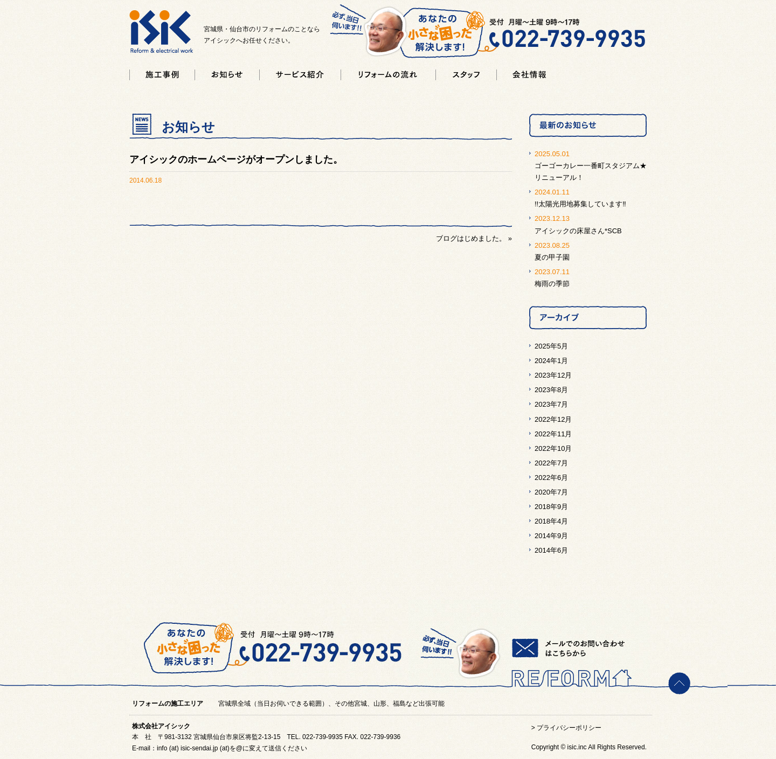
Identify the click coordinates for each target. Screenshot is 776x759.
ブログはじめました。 (471, 238)
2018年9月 (551, 507)
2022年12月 (553, 419)
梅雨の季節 (552, 284)
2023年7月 (551, 404)
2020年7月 (551, 492)
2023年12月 (553, 375)
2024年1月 (551, 361)
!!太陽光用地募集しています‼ (580, 204)
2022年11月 (553, 434)
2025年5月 (551, 346)
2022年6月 (551, 477)
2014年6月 (551, 550)
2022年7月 (551, 463)
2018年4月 (551, 521)
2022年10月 (553, 448)
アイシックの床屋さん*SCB (578, 231)
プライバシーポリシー (569, 728)
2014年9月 (551, 536)
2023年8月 (551, 390)
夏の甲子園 (552, 257)
